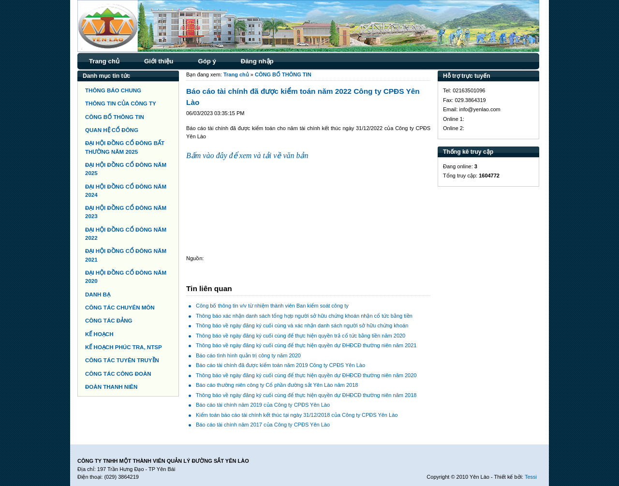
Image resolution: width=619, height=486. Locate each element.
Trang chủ (104, 61)
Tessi (531, 477)
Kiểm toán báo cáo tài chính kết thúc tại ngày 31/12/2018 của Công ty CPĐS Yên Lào (297, 415)
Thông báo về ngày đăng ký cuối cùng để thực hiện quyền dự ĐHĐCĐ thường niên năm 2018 (306, 395)
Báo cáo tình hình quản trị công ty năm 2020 (248, 355)
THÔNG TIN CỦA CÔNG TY (120, 103)
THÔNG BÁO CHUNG (113, 90)
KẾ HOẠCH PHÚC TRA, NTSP (123, 347)
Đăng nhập (257, 61)
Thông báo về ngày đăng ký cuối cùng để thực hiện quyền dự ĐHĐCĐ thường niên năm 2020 (306, 375)
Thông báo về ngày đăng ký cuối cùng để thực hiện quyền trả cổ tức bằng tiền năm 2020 (300, 336)
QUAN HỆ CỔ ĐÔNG (111, 130)
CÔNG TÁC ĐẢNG (108, 321)
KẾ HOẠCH (99, 334)
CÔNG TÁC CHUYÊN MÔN (120, 307)
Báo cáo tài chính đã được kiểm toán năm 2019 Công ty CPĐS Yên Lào (280, 365)
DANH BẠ (97, 294)
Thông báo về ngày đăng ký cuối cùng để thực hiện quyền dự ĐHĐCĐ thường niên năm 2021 (306, 345)
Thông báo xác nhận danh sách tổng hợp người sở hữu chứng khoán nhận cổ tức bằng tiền (304, 316)
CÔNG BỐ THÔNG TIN (114, 117)
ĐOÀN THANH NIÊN (111, 387)
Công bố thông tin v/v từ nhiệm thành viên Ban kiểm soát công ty (272, 306)
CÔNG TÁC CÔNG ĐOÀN (118, 374)
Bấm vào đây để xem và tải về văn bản (247, 155)
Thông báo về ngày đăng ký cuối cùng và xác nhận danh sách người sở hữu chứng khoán (302, 325)
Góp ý (207, 61)
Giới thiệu (158, 61)
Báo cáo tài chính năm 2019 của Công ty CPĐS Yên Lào (263, 405)
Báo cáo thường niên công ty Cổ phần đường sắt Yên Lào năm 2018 (277, 385)
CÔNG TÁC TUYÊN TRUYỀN (122, 360)
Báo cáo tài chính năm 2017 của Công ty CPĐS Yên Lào (263, 424)
